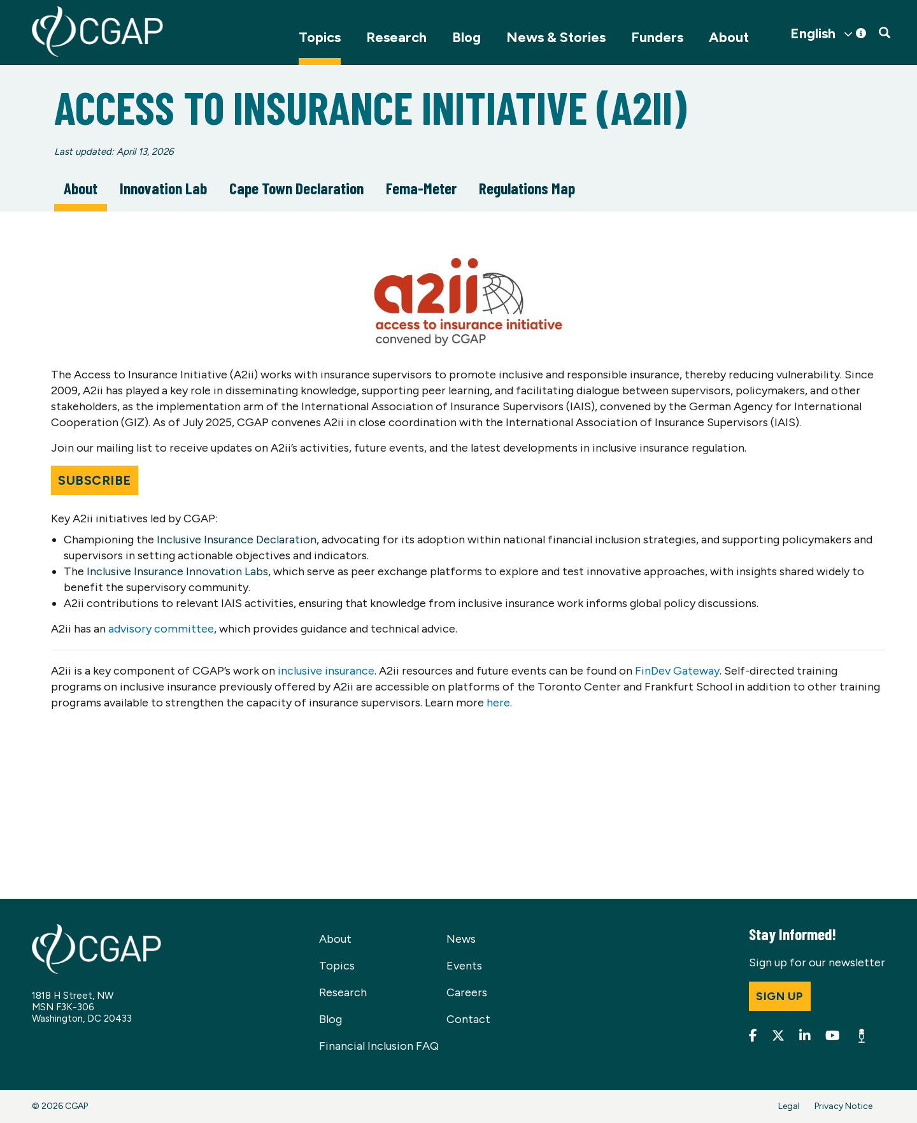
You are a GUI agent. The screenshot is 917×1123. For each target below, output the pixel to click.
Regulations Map (527, 187)
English (812, 33)
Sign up (780, 996)
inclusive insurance (326, 671)
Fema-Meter (421, 187)
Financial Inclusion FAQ (379, 1046)
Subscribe (94, 480)
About (729, 37)
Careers (466, 992)
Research (396, 37)
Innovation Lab (163, 187)
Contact (468, 1019)
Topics (320, 37)
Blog (466, 37)
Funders (657, 37)
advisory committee (161, 629)
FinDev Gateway (677, 671)
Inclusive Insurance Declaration (236, 540)
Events (464, 966)
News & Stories (556, 37)
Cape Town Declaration (296, 187)
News (461, 939)
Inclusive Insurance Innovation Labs (177, 571)
